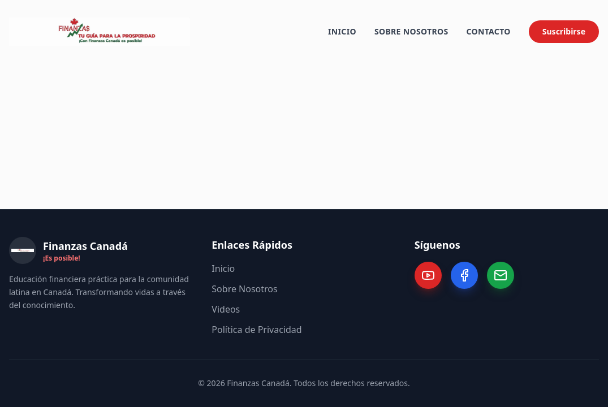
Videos (226, 309)
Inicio (342, 30)
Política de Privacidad (256, 329)
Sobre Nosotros (411, 30)
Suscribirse (563, 30)
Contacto (488, 30)
